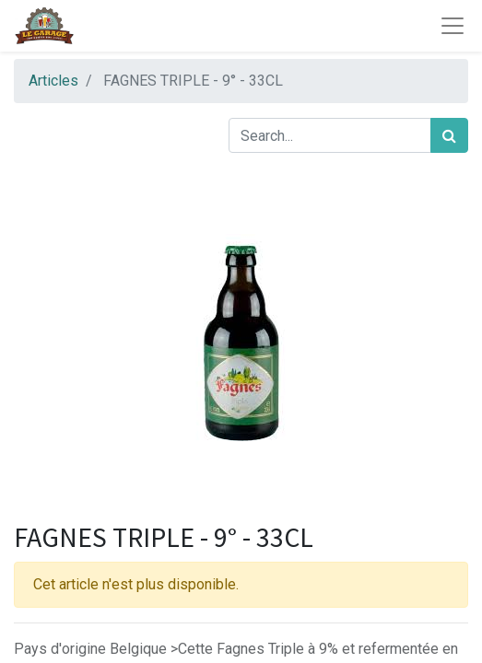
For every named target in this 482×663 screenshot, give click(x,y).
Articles (53, 80)
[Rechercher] (449, 135)
